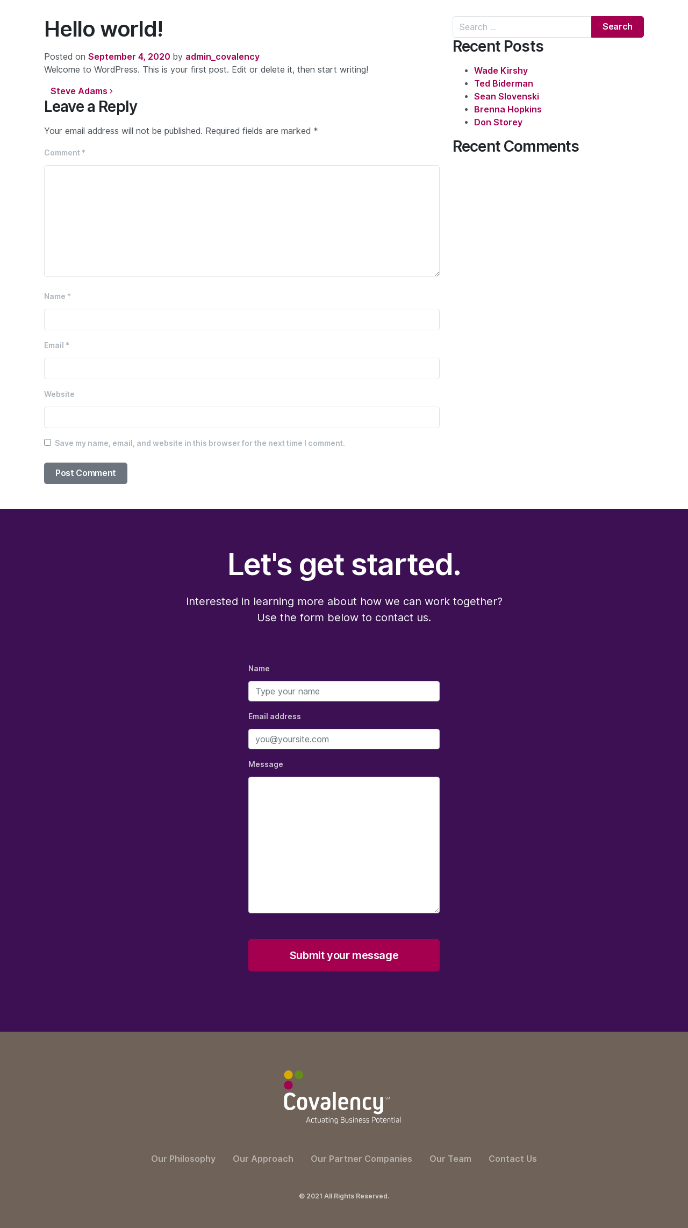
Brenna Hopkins (508, 109)
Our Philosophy (183, 1159)
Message (265, 764)
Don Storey (498, 122)
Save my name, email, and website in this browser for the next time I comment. (200, 443)
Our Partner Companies (361, 1159)
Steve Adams (82, 91)
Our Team (450, 1159)
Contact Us (513, 1159)
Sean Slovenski (506, 96)
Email (56, 345)
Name (57, 296)
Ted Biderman (503, 84)
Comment (64, 152)
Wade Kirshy (501, 71)
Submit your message (344, 955)
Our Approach (263, 1159)
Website (59, 394)
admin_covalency (222, 57)
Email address (274, 716)
